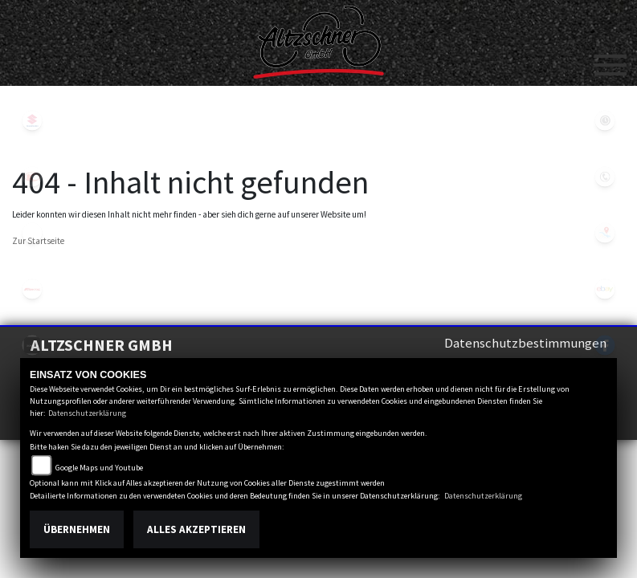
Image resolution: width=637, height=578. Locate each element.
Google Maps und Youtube (99, 467)
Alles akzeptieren (196, 529)
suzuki (32, 120)
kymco (32, 177)
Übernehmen (76, 529)
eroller (32, 233)
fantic (32, 289)
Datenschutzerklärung (87, 413)
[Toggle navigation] (610, 58)
